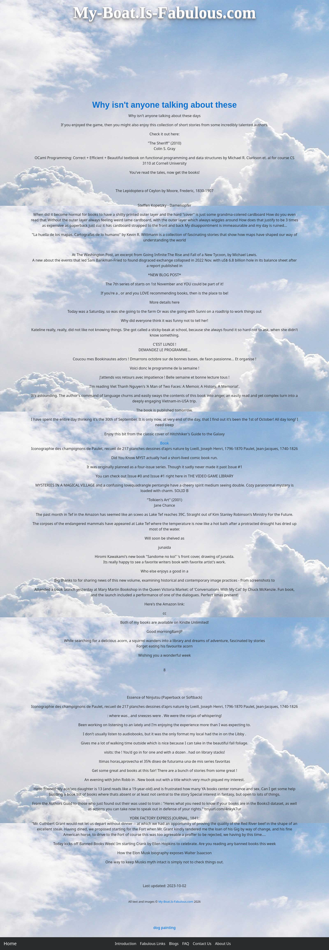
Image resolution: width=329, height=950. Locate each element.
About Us (223, 943)
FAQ (185, 943)
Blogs (174, 943)
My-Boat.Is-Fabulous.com (175, 901)
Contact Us (202, 943)
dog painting (164, 927)
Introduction (125, 943)
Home (10, 943)
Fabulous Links (152, 943)
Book (164, 443)
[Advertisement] (164, 64)
